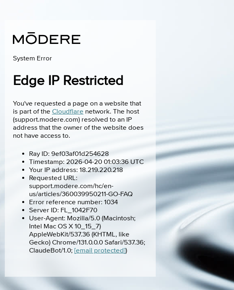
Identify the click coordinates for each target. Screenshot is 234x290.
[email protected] (99, 250)
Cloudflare (68, 112)
